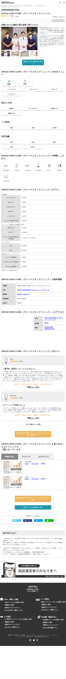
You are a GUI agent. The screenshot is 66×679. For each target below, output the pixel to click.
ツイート (17, 552)
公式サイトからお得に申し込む (32, 61)
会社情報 (22, 672)
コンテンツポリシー (32, 672)
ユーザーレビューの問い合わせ (25, 674)
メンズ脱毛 (45, 630)
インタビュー (58, 20)
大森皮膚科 (28, 486)
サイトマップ (54, 672)
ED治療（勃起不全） (49, 651)
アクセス (33, 20)
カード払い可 (33, 117)
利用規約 (16, 672)
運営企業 (10, 672)
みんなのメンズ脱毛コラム (50, 644)
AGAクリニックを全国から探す (14, 636)
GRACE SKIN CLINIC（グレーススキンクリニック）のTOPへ (33, 524)
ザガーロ (54, 93)
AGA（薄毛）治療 (10, 631)
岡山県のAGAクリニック (27, 5)
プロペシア (33, 93)
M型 (11, 141)
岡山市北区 (35, 488)
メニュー (7, 20)
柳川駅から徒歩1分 (23, 313)
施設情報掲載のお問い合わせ (41, 674)
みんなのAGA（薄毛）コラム (13, 645)
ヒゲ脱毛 (6, 651)
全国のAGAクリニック (17, 5)
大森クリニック (30, 501)
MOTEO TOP (3, 5)
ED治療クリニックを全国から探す (53, 657)
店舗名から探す (9, 639)
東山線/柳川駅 (48, 346)
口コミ (46, 20)
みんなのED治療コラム (49, 665)
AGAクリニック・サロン (8, 8)
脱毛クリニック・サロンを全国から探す (54, 636)
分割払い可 (54, 117)
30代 (33, 157)
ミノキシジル (11, 93)
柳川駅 (17, 8)
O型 (33, 141)
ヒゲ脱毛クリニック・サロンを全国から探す (17, 656)
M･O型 (54, 141)
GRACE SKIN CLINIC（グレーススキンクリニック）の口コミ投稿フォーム (33, 456)
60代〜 (32, 165)
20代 (11, 157)
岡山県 (27, 488)
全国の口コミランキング (12, 642)
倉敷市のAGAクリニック (38, 5)
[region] (19, 53)
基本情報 (20, 20)
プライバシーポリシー (44, 672)
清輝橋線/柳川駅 (49, 348)
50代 (11, 165)
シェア (28, 552)
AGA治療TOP (10, 5)
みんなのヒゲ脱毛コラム (12, 665)
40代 (54, 157)
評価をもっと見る (33, 406)
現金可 (11, 117)
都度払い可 (11, 124)
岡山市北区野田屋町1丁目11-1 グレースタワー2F (33, 309)
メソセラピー (11, 100)
